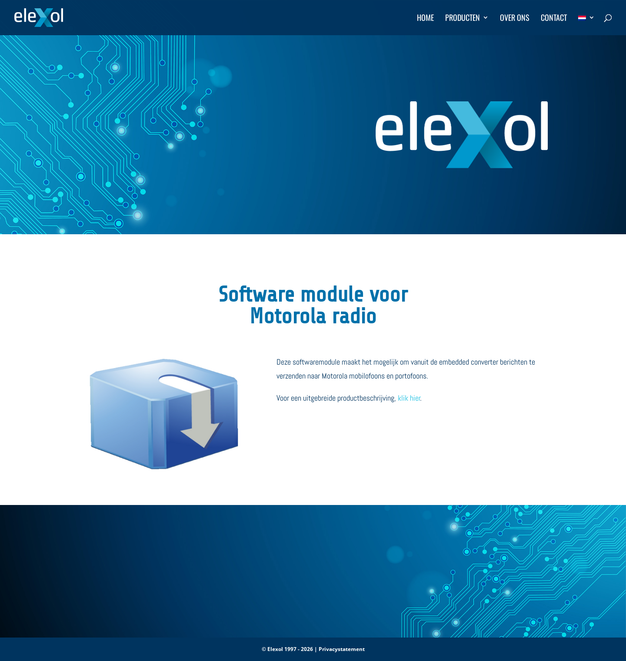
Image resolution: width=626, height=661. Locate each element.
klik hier (409, 398)
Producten (462, 18)
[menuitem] (586, 24)
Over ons (514, 18)
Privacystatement (342, 649)
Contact (554, 18)
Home (425, 18)
